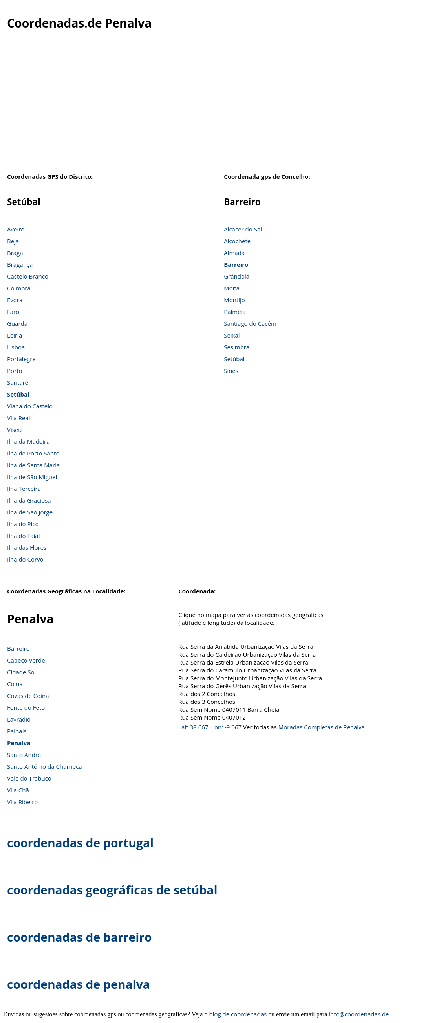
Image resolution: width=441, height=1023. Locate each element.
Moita (232, 288)
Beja (13, 241)
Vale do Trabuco (29, 778)
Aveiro (15, 229)
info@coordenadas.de (359, 1014)
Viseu (14, 429)
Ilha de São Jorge (30, 512)
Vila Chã (18, 790)
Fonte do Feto (26, 707)
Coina (15, 684)
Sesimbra (236, 347)
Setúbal (18, 394)
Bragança (20, 264)
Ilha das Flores (26, 547)
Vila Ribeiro (22, 802)
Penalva (18, 743)
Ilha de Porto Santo (33, 453)
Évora (14, 300)
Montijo (234, 300)
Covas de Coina (28, 696)
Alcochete (237, 241)
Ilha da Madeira (28, 441)
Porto (14, 371)
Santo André (24, 755)
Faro (13, 312)
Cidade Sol (21, 672)
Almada (234, 253)
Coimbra (19, 288)
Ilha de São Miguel (32, 477)
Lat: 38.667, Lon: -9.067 (210, 727)
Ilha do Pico (23, 524)
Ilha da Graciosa (29, 500)
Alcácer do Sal (243, 229)
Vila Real (18, 418)
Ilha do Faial (23, 536)
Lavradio (19, 719)
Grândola (236, 276)
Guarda (17, 323)
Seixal (232, 335)
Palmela (235, 312)
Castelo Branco (27, 276)
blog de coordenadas (238, 1014)
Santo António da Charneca (44, 766)
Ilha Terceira (24, 488)
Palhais (17, 731)
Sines (231, 371)
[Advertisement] (220, 106)
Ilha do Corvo (25, 559)
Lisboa (16, 347)
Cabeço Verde (26, 660)
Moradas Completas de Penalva (321, 727)
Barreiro (236, 264)
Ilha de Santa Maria (33, 465)
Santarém (20, 382)
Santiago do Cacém (250, 323)
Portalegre (21, 359)
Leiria (14, 335)
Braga (15, 253)
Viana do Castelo (30, 406)
